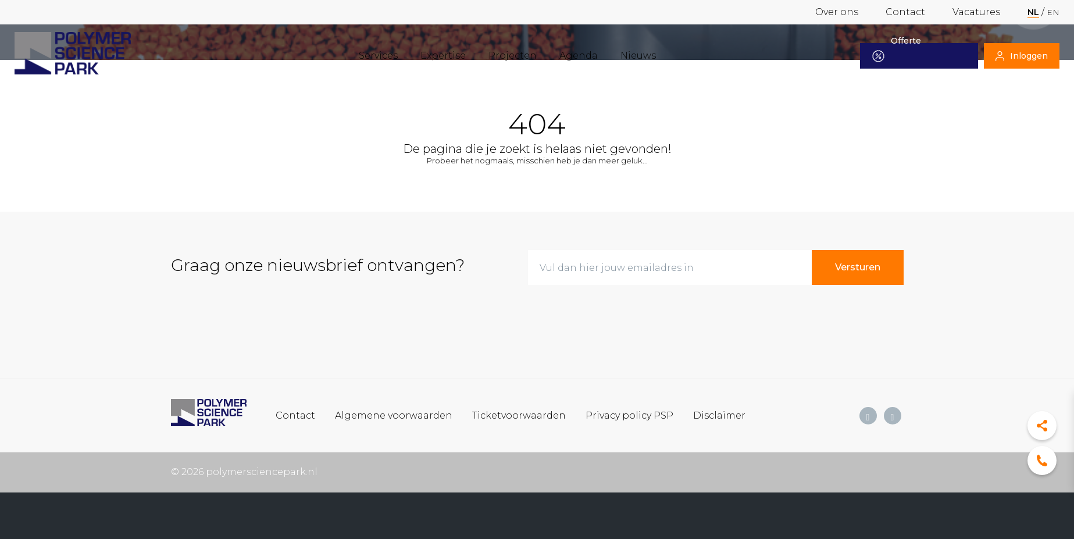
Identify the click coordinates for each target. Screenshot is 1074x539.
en (1053, 12)
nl (1033, 12)
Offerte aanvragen (903, 56)
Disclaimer (719, 414)
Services (378, 55)
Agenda (578, 55)
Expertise (443, 55)
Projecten (512, 55)
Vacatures (976, 11)
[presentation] (616, 317)
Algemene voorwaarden (393, 414)
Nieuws (638, 55)
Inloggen (1021, 56)
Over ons (836, 11)
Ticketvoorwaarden (519, 414)
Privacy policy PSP (629, 414)
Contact (905, 11)
